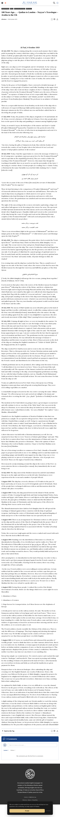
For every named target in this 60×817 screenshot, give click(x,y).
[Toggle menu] (2, 3)
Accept (27, 811)
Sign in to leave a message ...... (17, 745)
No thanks (48, 810)
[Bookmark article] (52, 19)
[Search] (54, 3)
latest (6, 750)
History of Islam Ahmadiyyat (19, 8)
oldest (12, 750)
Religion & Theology (5, 8)
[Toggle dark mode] (5, 3)
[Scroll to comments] (54, 19)
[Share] (57, 19)
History (11, 8)
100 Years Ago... (29, 8)
